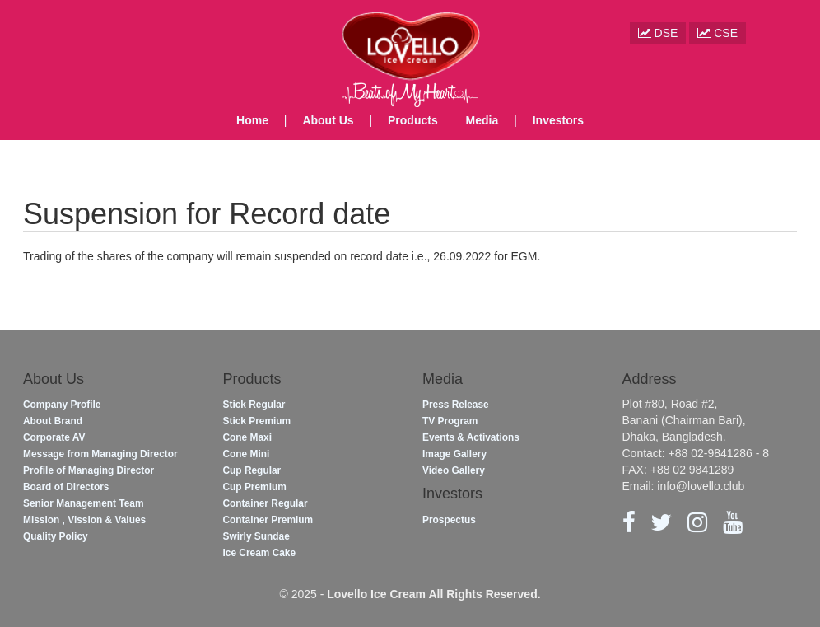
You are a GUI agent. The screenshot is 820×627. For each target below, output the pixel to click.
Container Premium (268, 520)
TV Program (450, 421)
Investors (558, 120)
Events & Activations (470, 437)
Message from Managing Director (100, 454)
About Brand (52, 421)
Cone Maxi (247, 437)
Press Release (455, 404)
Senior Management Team (83, 503)
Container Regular (265, 503)
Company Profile (61, 404)
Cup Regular (252, 470)
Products (413, 120)
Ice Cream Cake (259, 553)
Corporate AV (54, 437)
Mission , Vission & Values (84, 520)
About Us (327, 120)
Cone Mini (246, 454)
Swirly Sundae (256, 536)
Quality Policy (55, 536)
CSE (717, 33)
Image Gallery (454, 454)
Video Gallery (453, 470)
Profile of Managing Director (88, 470)
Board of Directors (66, 487)
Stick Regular (254, 404)
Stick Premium (257, 421)
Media (482, 120)
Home (252, 120)
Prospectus (449, 520)
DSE (658, 33)
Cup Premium (255, 487)
